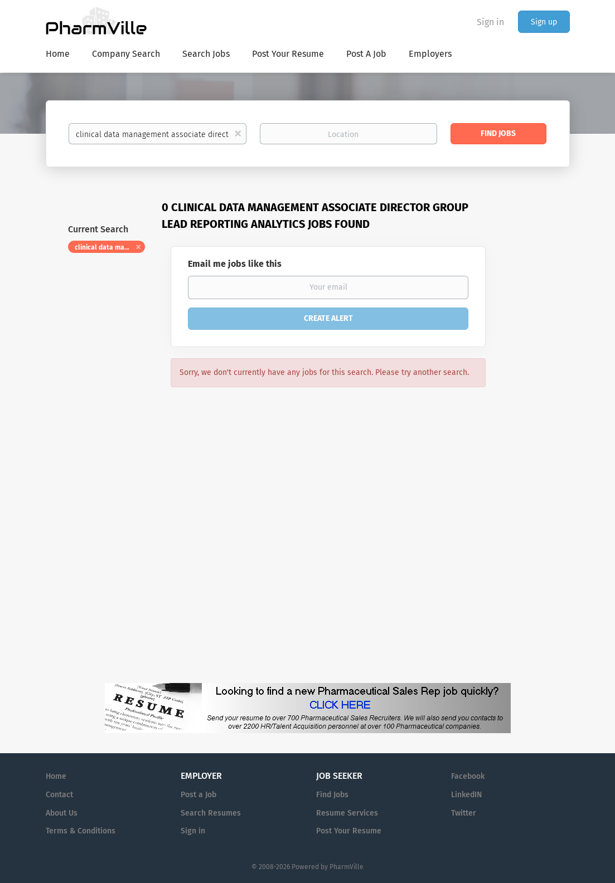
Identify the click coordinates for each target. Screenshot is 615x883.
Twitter (463, 813)
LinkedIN (466, 794)
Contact (59, 794)
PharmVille (347, 867)
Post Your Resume (348, 831)
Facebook (468, 776)
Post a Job (198, 794)
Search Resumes (211, 813)
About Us (62, 813)
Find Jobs (498, 133)
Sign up (544, 22)
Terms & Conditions (80, 831)
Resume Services (347, 813)
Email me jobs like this (235, 263)
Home (56, 776)
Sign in (490, 22)
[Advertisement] (538, 415)
